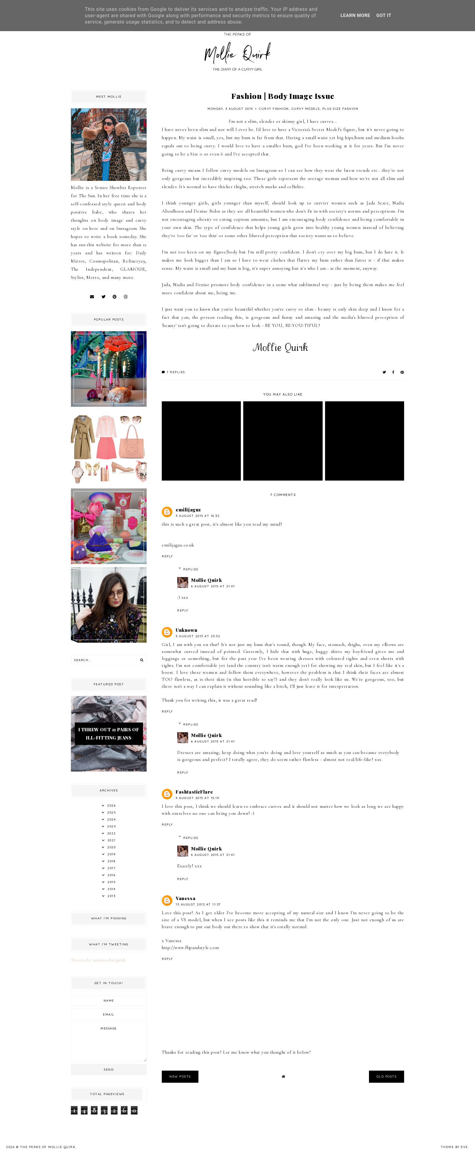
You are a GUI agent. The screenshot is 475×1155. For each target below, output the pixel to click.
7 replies (173, 372)
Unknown (186, 630)
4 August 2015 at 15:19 (197, 798)
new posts (180, 1076)
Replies (190, 569)
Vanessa (185, 898)
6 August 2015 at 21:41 (213, 586)
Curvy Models (305, 109)
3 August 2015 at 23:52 (198, 636)
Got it (383, 15)
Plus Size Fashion (340, 109)
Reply (167, 556)
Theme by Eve (454, 1147)
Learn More (355, 15)
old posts (387, 1076)
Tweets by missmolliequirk (98, 960)
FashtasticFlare (194, 792)
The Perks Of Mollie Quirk (48, 1147)
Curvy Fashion (274, 109)
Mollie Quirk (206, 580)
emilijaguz (188, 510)
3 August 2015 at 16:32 (198, 516)
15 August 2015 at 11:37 (198, 904)
